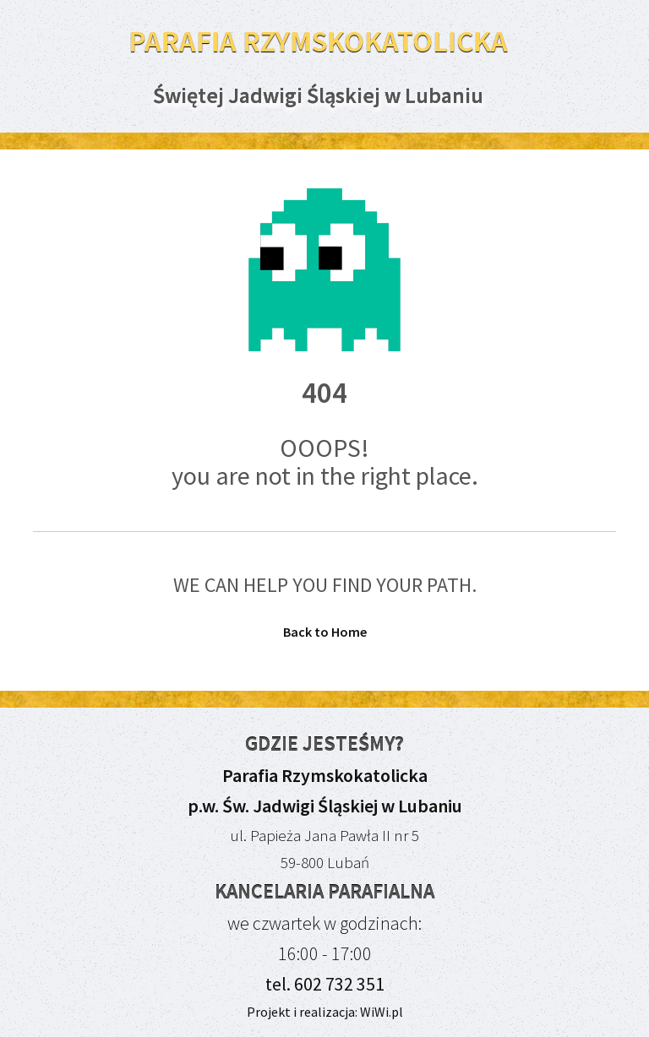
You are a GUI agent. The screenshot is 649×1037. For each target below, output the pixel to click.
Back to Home (325, 631)
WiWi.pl (380, 1011)
